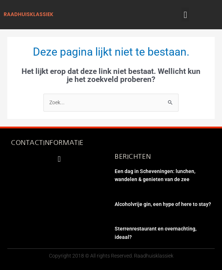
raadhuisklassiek (28, 14)
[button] (185, 15)
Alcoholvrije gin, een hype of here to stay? (163, 204)
